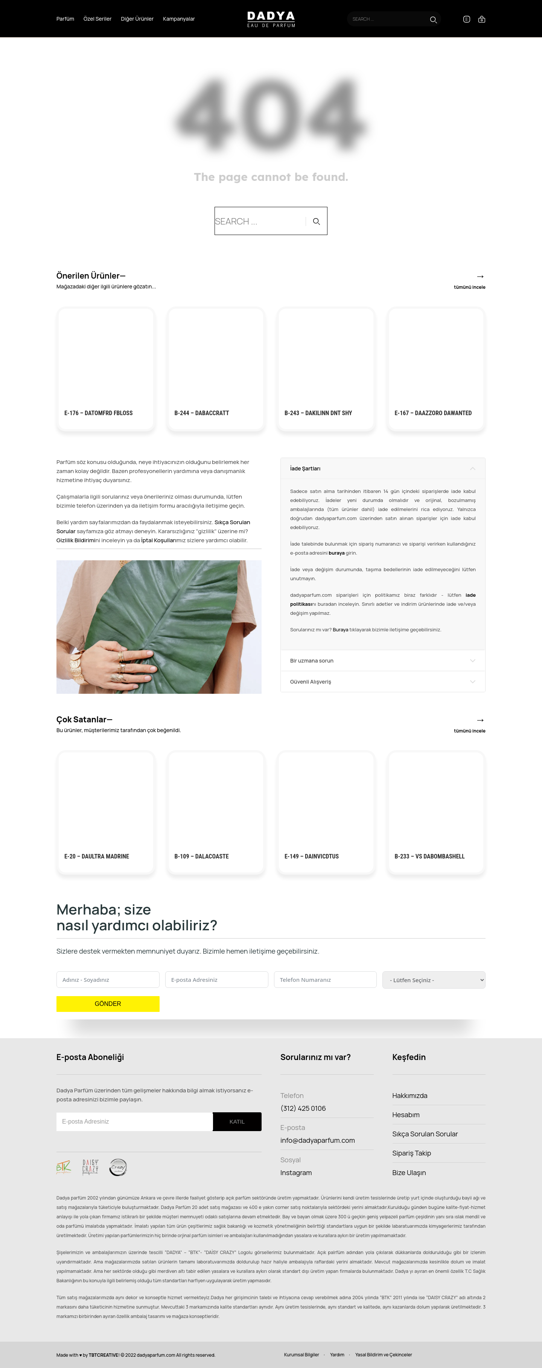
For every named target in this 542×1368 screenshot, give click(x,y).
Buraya (341, 629)
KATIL (237, 1121)
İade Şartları (305, 468)
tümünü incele (470, 287)
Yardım (337, 1354)
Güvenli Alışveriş (310, 681)
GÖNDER (108, 1004)
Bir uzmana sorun (311, 660)
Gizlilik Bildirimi (76, 540)
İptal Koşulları (159, 540)
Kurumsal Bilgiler (301, 1354)
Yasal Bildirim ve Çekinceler (383, 1354)
